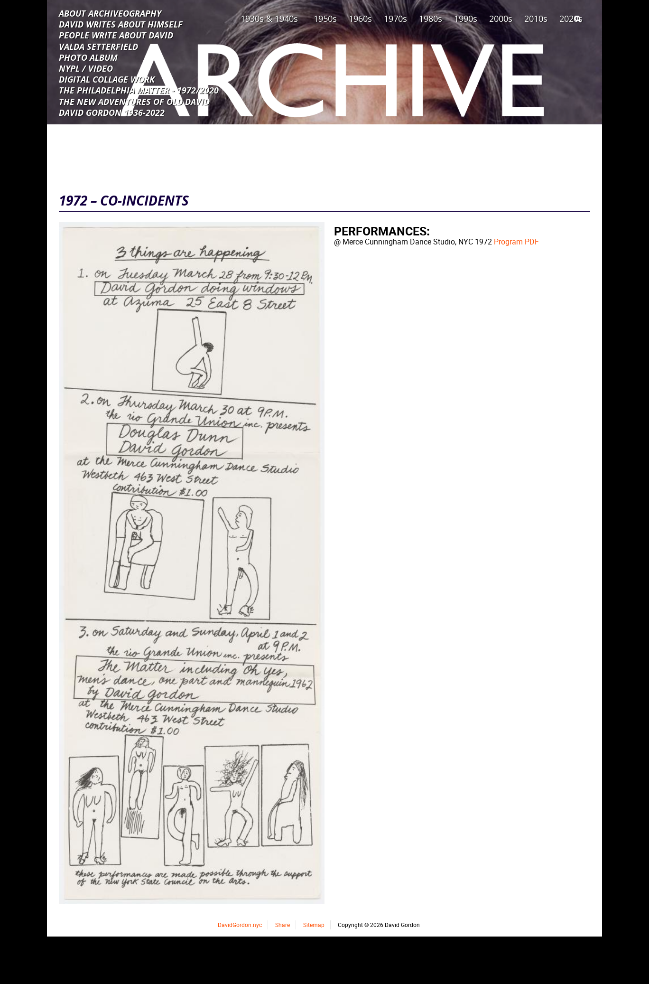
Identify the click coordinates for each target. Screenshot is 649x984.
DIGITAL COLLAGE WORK (107, 79)
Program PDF (516, 241)
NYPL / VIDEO (86, 68)
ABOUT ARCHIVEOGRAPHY (110, 13)
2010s (535, 18)
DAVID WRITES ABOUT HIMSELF (121, 24)
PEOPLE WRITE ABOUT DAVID (116, 34)
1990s (465, 18)
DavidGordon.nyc (240, 924)
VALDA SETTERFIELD (98, 46)
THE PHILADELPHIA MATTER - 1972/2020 (139, 89)
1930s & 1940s (269, 18)
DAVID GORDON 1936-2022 (112, 112)
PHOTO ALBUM (88, 57)
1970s (395, 18)
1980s (430, 18)
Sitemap (313, 924)
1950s (325, 18)
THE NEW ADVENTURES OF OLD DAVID (134, 101)
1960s (360, 18)
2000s (500, 18)
